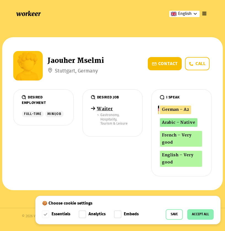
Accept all (200, 214)
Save (174, 214)
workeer (28, 14)
